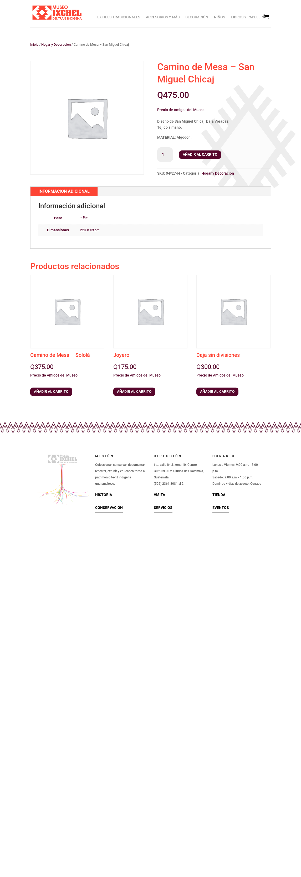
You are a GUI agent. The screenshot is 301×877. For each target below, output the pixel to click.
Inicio (34, 44)
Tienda (218, 495)
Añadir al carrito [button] (51, 391)
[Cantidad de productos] (165, 154)
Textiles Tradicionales (117, 17)
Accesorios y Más (163, 17)
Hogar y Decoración (56, 44)
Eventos (220, 507)
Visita (159, 495)
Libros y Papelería (248, 17)
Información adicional (64, 191)
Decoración (196, 17)
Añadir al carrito (200, 154)
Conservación (109, 507)
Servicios (163, 507)
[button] (181, 109)
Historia (103, 495)
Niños (219, 17)
